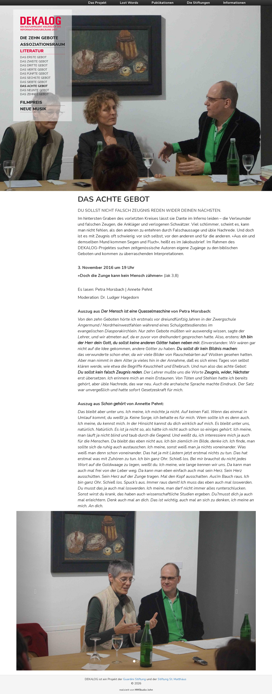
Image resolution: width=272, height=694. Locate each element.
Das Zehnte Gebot (34, 94)
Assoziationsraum (42, 44)
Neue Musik (33, 109)
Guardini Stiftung (134, 679)
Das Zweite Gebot (34, 61)
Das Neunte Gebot (34, 90)
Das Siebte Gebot (33, 82)
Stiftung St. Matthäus (172, 679)
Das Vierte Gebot (33, 70)
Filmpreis (31, 102)
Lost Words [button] (129, 2)
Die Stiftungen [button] (198, 2)
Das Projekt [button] (97, 2)
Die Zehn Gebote (39, 38)
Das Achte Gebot (34, 86)
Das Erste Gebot (33, 57)
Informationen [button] (234, 2)
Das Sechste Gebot (35, 78)
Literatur (32, 51)
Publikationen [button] (162, 2)
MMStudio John (144, 689)
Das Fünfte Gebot (34, 74)
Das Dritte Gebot (34, 65)
